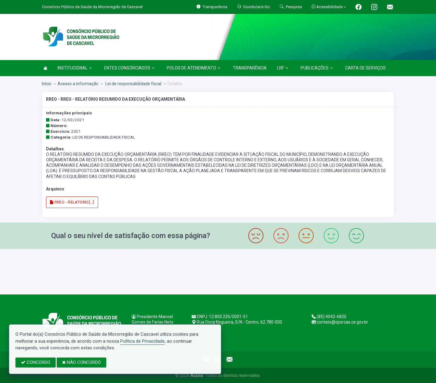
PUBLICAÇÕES (317, 68)
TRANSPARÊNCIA (250, 68)
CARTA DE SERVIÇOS (365, 68)
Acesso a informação (78, 83)
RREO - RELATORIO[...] (72, 202)
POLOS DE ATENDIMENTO (193, 68)
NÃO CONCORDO (81, 362)
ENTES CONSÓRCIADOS (129, 68)
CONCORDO (35, 362)
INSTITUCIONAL (75, 68)
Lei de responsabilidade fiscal (132, 83)
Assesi (196, 375)
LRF (282, 68)
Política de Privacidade (142, 341)
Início (46, 83)
